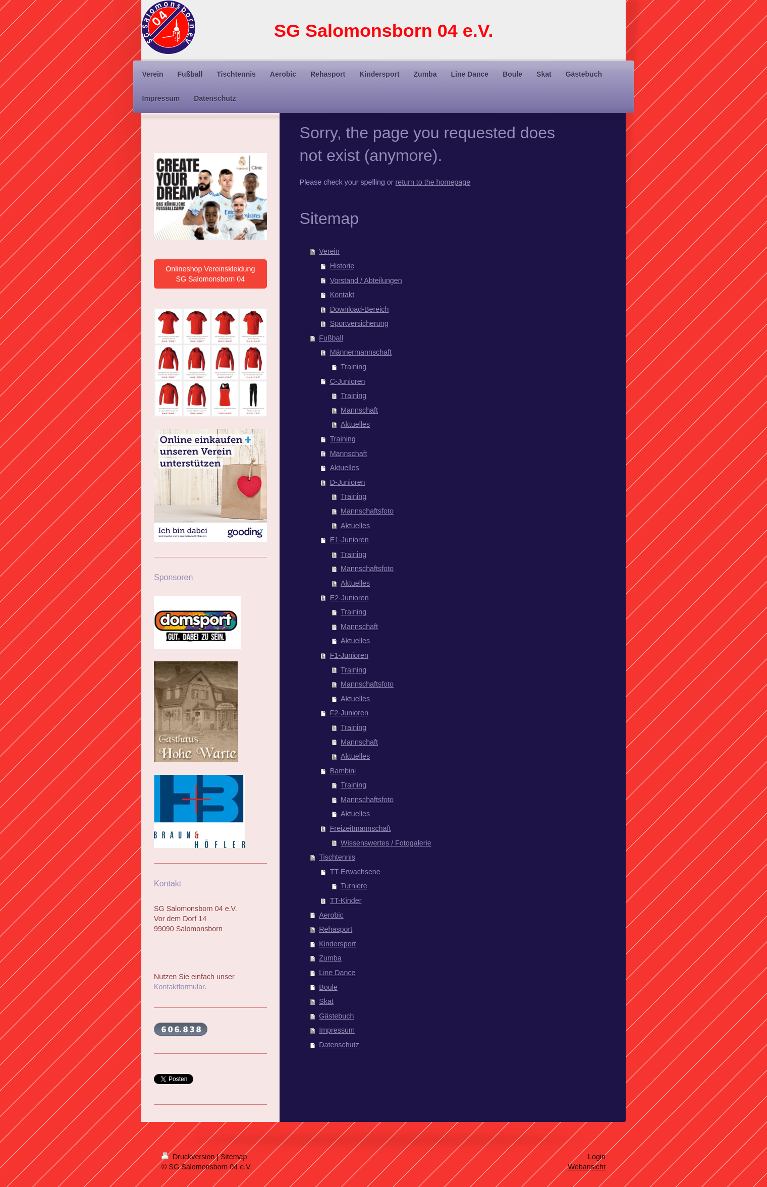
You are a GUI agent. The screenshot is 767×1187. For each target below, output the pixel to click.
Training (353, 367)
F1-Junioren (349, 655)
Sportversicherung (359, 323)
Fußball (331, 338)
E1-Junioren (349, 540)
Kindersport (337, 944)
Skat (326, 1001)
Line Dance (337, 973)
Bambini (343, 771)
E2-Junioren (349, 598)
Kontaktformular (179, 987)
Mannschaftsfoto (367, 511)
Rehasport (335, 929)
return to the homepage (433, 182)
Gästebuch (336, 1016)
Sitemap (234, 1157)
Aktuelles (355, 424)
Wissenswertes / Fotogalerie (386, 843)
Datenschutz (339, 1045)
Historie (342, 266)
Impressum (337, 1030)
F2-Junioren (349, 713)
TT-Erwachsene (355, 872)
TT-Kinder (346, 900)
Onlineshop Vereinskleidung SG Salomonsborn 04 (210, 274)
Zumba (330, 958)
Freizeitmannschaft (360, 828)
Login (597, 1157)
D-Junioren (347, 482)
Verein (329, 251)
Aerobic (331, 915)
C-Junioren (347, 381)
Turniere (354, 886)
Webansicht (587, 1167)
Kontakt (342, 295)
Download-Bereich (359, 309)
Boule (328, 987)
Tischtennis (337, 857)
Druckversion (188, 1157)
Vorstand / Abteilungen (366, 280)
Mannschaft (359, 410)
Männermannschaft (361, 352)
